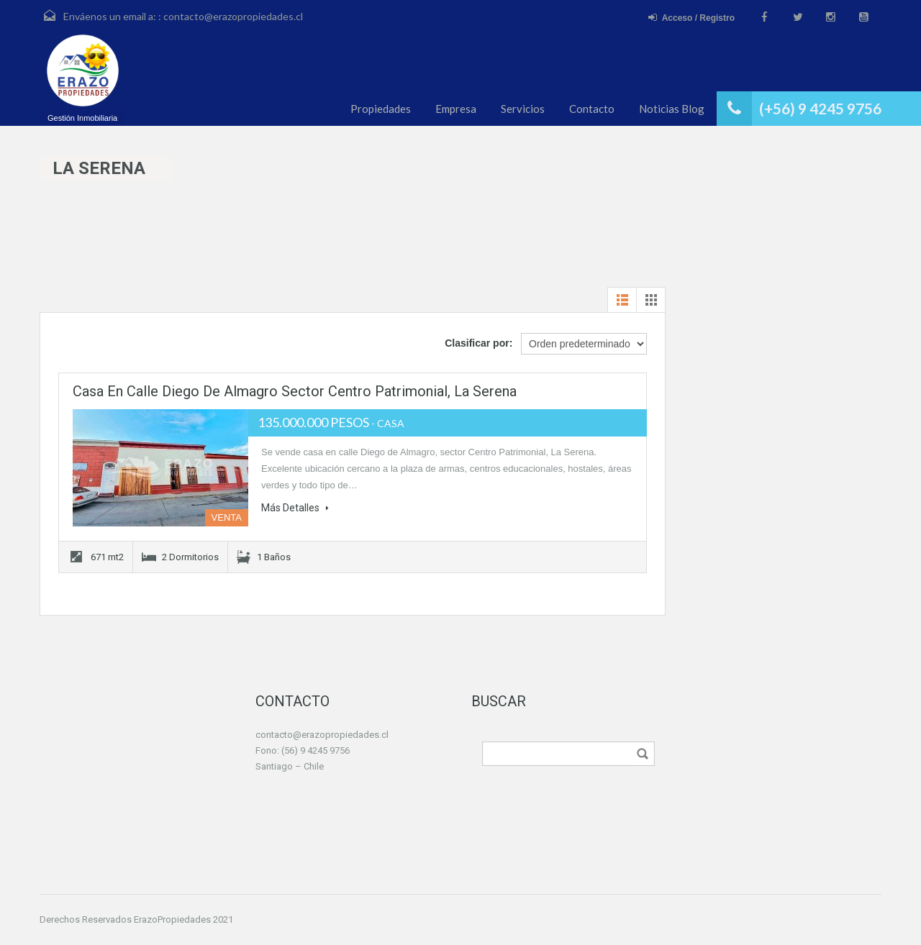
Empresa (455, 108)
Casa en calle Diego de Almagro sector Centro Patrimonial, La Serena (295, 391)
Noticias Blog (671, 108)
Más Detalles (295, 507)
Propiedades (380, 108)
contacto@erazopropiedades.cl (233, 16)
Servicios (523, 108)
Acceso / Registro (691, 17)
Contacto (591, 108)
